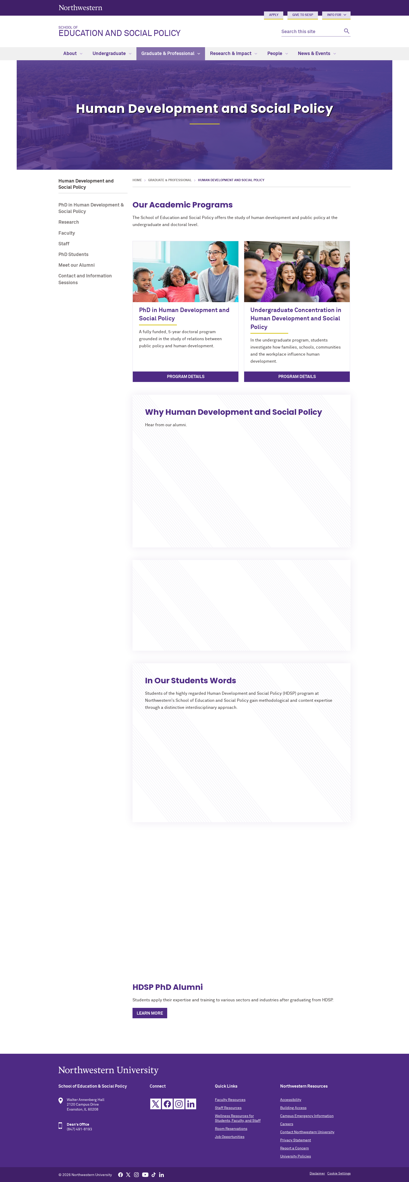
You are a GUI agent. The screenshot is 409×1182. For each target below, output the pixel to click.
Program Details (185, 377)
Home (137, 180)
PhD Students (73, 254)
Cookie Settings (339, 1173)
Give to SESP (302, 15)
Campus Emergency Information (307, 1116)
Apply (273, 15)
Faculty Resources (230, 1100)
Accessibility (290, 1100)
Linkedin (190, 1104)
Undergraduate (112, 53)
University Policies (295, 1156)
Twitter (155, 1104)
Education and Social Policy (165, 32)
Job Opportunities (229, 1137)
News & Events (317, 53)
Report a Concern (294, 1148)
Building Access (293, 1108)
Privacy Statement (295, 1140)
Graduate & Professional (170, 53)
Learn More (150, 1013)
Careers (286, 1124)
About (72, 53)
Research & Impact (233, 53)
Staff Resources (228, 1108)
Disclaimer (317, 1173)
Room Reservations (231, 1129)
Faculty (66, 233)
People (277, 53)
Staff (63, 244)
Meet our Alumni (76, 265)
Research (68, 222)
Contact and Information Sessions (85, 279)
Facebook (167, 1104)
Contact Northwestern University (307, 1132)
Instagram (179, 1104)
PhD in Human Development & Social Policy (91, 208)
